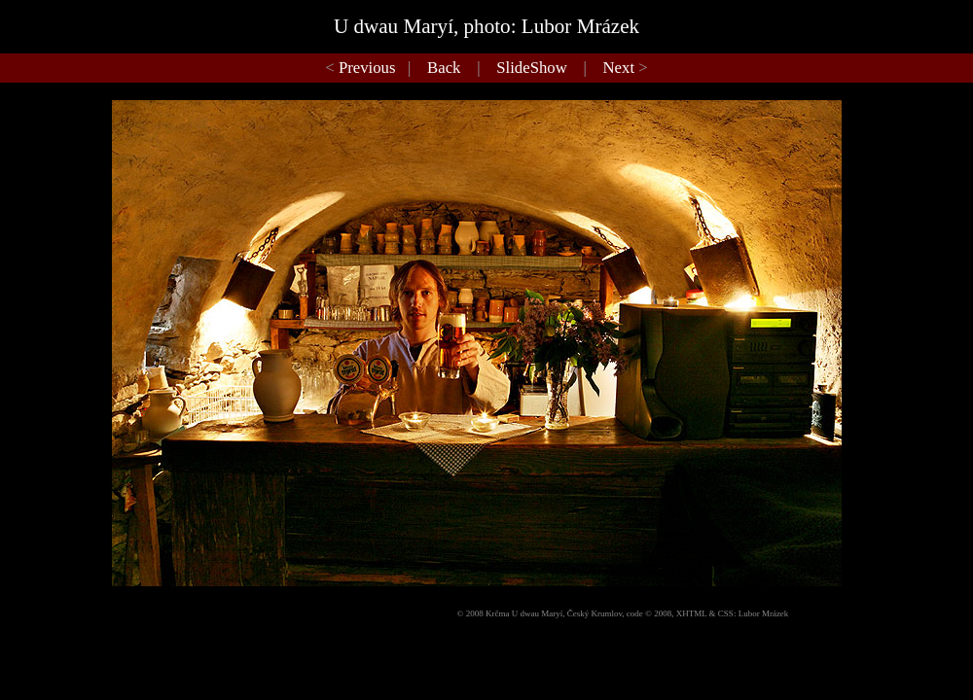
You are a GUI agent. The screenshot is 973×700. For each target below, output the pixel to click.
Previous (367, 67)
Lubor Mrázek (764, 613)
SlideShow (531, 67)
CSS (726, 613)
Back (443, 67)
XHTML (691, 613)
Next (619, 67)
